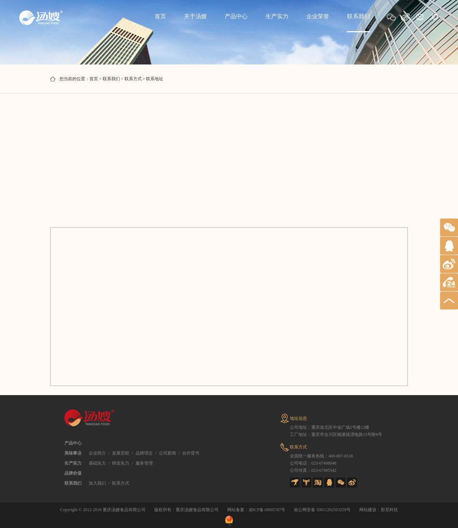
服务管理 (144, 463)
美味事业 (73, 453)
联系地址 (154, 78)
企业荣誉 (317, 16)
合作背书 (190, 453)
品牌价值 (73, 473)
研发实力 (120, 463)
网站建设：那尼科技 (378, 509)
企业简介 (97, 453)
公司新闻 (167, 453)
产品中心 (236, 16)
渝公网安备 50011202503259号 (322, 509)
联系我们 (358, 16)
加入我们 (97, 483)
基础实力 (97, 463)
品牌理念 (144, 453)
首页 (160, 16)
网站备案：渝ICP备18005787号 (256, 509)
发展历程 (120, 453)
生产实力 (276, 16)
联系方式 (133, 78)
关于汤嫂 (195, 16)
